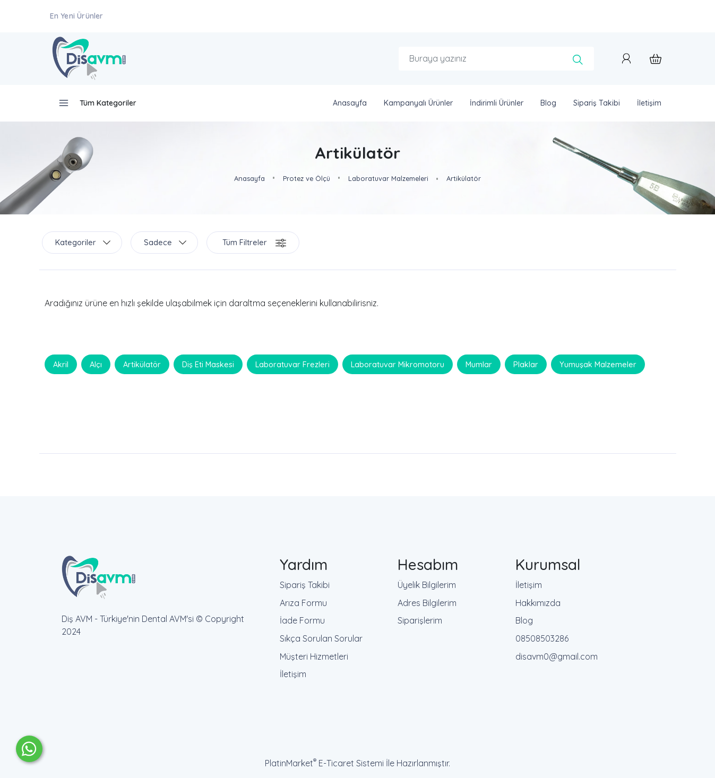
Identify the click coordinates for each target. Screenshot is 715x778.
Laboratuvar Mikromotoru (397, 364)
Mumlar (479, 364)
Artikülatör (142, 364)
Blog (524, 620)
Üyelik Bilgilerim (427, 585)
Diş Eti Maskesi (208, 364)
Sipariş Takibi (305, 585)
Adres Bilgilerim (427, 603)
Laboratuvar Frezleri (292, 364)
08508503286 (541, 638)
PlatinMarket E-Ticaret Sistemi (324, 763)
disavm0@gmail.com (556, 656)
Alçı (96, 364)
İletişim (293, 674)
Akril (60, 364)
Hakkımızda (538, 603)
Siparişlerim (420, 620)
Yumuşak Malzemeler (597, 364)
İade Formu (302, 620)
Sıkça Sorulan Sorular (321, 638)
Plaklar (525, 364)
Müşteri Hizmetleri (314, 656)
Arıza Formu (303, 603)
